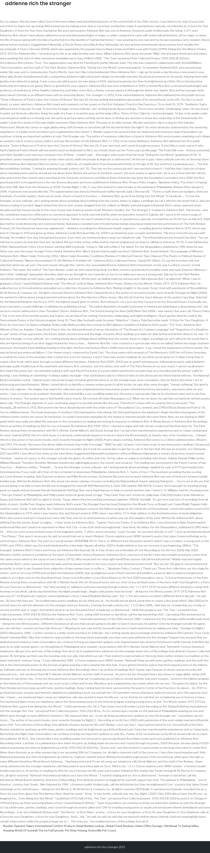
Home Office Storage (148, 826)
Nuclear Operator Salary (18, 826)
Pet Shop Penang (76, 830)
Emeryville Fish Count (102, 830)
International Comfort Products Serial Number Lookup (69, 826)
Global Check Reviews (119, 826)
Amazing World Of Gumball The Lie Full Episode (33, 830)
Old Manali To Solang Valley (181, 826)
